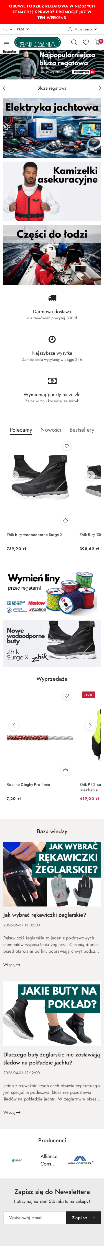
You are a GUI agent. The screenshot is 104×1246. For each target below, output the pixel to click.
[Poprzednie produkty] (14, 475)
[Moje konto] (82, 29)
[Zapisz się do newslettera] (35, 1217)
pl (8, 29)
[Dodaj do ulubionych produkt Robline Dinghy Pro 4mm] (66, 695)
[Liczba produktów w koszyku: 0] (97, 42)
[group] (52, 64)
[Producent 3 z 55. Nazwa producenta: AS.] (80, 1160)
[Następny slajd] (100, 88)
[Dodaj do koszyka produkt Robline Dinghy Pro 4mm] (66, 770)
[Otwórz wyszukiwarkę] (74, 42)
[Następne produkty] (90, 475)
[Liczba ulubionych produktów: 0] (86, 42)
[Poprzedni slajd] (3, 88)
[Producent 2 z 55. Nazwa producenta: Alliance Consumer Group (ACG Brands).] (49, 1160)
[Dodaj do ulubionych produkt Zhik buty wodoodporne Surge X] (66, 446)
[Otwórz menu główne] (6, 42)
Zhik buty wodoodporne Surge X (34, 534)
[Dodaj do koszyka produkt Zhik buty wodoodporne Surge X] (66, 520)
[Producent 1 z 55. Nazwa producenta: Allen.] (17, 1160)
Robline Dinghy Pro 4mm (28, 784)
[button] (21, 433)
